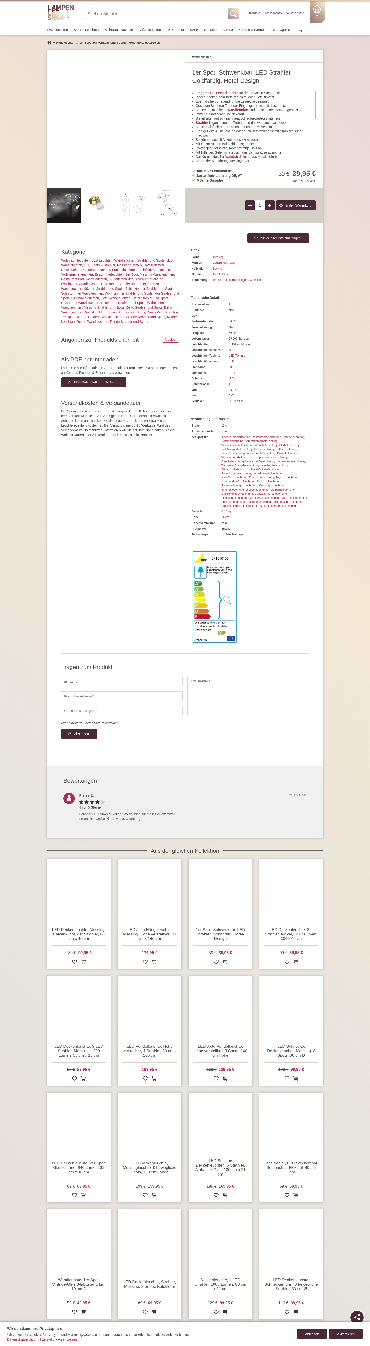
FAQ (299, 30)
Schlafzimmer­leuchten (154, 270)
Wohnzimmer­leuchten (77, 274)
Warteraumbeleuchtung (290, 461)
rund (232, 262)
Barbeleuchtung (264, 449)
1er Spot (132, 274)
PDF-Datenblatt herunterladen (96, 382)
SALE (194, 30)
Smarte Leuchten (86, 30)
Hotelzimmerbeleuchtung (237, 449)
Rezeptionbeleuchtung (235, 469)
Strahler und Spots (150, 260)
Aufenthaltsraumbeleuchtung (278, 505)
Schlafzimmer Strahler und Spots (149, 289)
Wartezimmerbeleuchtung (237, 457)
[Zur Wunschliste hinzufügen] (74, 962)
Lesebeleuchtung (256, 489)
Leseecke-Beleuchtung (259, 461)
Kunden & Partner (252, 30)
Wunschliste (295, 13)
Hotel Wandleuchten (115, 298)
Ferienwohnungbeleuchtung (238, 485)
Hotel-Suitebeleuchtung (266, 469)
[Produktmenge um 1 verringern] (250, 205)
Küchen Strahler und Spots (103, 289)
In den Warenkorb (298, 205)
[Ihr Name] (122, 681)
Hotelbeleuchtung (232, 441)
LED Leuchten (57, 30)
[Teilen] (357, 1317)
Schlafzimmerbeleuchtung (261, 441)
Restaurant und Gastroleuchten (84, 279)
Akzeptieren (346, 1334)
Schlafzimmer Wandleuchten (82, 293)
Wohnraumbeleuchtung (261, 453)
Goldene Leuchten (96, 270)
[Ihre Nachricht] (248, 696)
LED (231, 361)
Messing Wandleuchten (157, 274)
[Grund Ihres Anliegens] (122, 710)
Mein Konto (273, 13)
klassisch (219, 280)
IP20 (232, 378)
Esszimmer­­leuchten (109, 274)
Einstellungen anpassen (59, 1339)
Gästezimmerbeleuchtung (271, 493)
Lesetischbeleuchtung (274, 465)
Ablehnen (312, 1334)
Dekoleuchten (71, 270)
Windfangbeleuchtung (271, 485)
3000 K (233, 367)
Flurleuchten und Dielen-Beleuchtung (136, 279)
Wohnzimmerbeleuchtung (237, 445)
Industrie (210, 30)
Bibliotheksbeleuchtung (287, 501)
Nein (232, 310)
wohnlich (255, 280)
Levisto (217, 268)
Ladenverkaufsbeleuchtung (238, 481)
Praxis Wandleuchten (162, 312)
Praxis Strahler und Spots (126, 312)
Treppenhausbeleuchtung (271, 457)
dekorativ (231, 280)
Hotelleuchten (154, 265)
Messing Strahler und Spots (104, 307)
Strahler (202, 123)
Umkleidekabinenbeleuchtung (239, 505)
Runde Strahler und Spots (129, 322)
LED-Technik (237, 355)
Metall (217, 274)
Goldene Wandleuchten (105, 317)
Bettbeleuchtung (286, 449)
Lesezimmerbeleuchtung (267, 473)
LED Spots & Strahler (99, 265)
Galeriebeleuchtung (258, 501)
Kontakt (254, 13)
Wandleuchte (237, 110)
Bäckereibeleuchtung (294, 497)
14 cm (225, 517)
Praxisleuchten (95, 312)
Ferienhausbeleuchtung (236, 473)
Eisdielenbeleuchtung (234, 497)
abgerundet (220, 262)
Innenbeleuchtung (232, 489)
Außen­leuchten (150, 30)
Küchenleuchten (124, 270)
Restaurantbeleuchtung (266, 437)
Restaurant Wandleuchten (80, 303)
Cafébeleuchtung (293, 437)
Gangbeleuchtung (232, 461)
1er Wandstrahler (232, 156)
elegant (243, 280)
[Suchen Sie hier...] (157, 13)
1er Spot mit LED (73, 317)
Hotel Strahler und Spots (150, 298)
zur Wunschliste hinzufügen (280, 238)
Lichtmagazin (280, 30)
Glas (225, 274)
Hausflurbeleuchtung (234, 477)
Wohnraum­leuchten (118, 30)
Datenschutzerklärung (23, 1339)
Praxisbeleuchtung (289, 453)
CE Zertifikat (236, 401)
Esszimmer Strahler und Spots (123, 284)
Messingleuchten (129, 265)
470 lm (233, 372)
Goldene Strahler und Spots (144, 317)
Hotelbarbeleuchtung (282, 489)
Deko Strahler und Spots (144, 307)
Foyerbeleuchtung (287, 477)
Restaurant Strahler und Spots (123, 303)
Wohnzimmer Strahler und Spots (128, 293)
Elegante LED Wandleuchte (217, 93)
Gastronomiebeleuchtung (237, 493)
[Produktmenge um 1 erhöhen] (270, 205)
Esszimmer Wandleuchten (80, 284)
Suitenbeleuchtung (268, 481)
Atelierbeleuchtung (233, 501)
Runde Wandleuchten (92, 322)
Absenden (81, 734)
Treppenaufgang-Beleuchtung (240, 465)
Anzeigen (171, 339)
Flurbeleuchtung (289, 445)
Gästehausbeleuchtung (264, 497)
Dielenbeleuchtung (233, 453)
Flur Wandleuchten (85, 298)
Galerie (227, 30)
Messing (218, 257)
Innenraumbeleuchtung (235, 437)
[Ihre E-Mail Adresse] (122, 696)
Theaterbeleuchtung (261, 477)
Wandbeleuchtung (266, 445)
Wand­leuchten (124, 260)
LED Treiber (175, 30)
